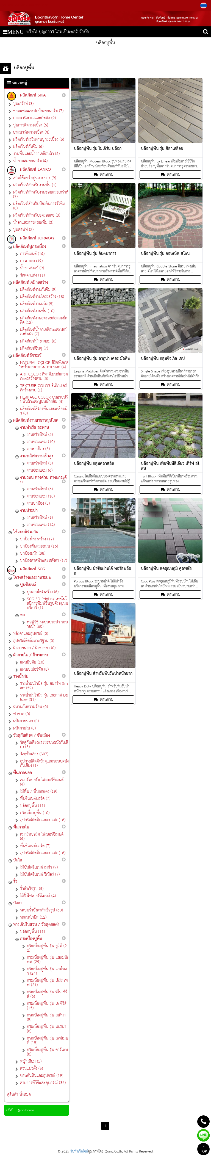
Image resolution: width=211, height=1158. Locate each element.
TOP (203, 1150)
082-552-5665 (17, 5)
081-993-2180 (38, 5)
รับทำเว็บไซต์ (79, 1151)
